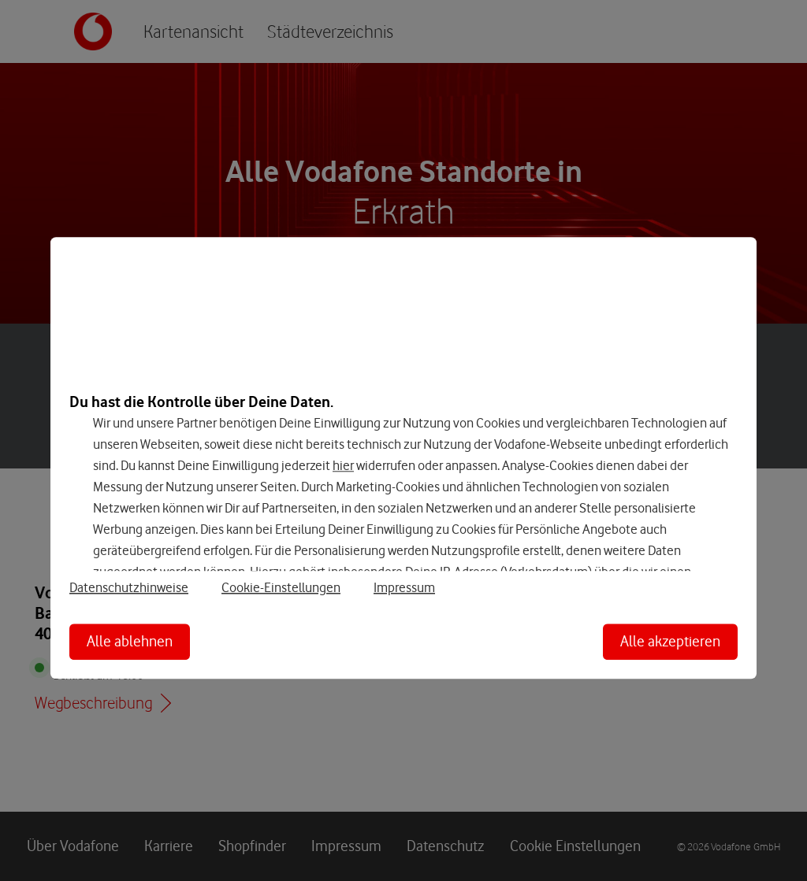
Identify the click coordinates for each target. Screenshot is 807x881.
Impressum (404, 588)
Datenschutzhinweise (128, 588)
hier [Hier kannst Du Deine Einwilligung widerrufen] (343, 465)
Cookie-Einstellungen (280, 588)
